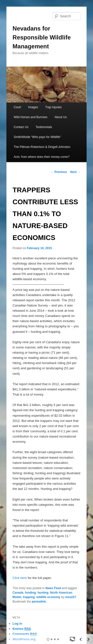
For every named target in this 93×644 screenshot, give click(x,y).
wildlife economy (48, 597)
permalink (39, 601)
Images (33, 107)
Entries (22, 629)
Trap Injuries (53, 107)
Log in (17, 623)
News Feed (53, 588)
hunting (42, 592)
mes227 (70, 597)
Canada (18, 592)
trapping (29, 597)
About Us (61, 117)
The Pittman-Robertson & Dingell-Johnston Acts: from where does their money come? (42, 152)
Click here (20, 578)
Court (17, 107)
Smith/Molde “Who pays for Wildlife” (37, 137)
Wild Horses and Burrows (30, 117)
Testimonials (44, 127)
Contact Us (21, 127)
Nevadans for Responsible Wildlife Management (42, 37)
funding (30, 592)
